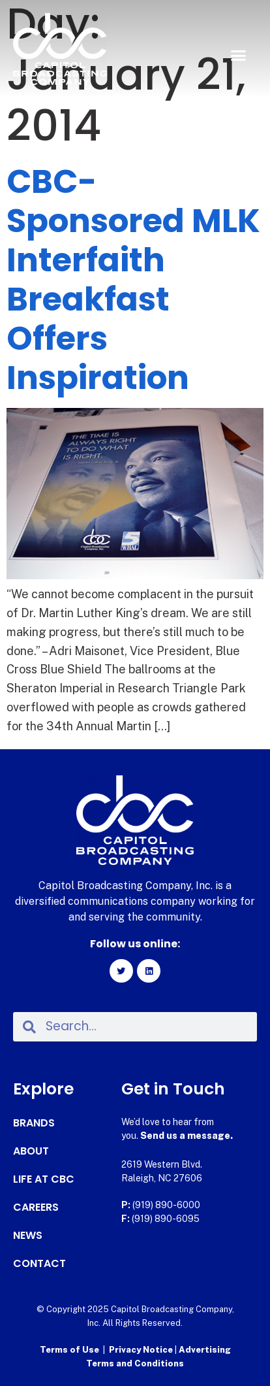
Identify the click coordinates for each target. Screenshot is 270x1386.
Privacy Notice (142, 1350)
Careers (36, 1207)
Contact (39, 1263)
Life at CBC (43, 1179)
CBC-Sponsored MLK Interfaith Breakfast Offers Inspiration (133, 280)
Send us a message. (186, 1135)
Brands (34, 1123)
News (27, 1235)
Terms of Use (69, 1350)
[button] (238, 55)
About (31, 1151)
